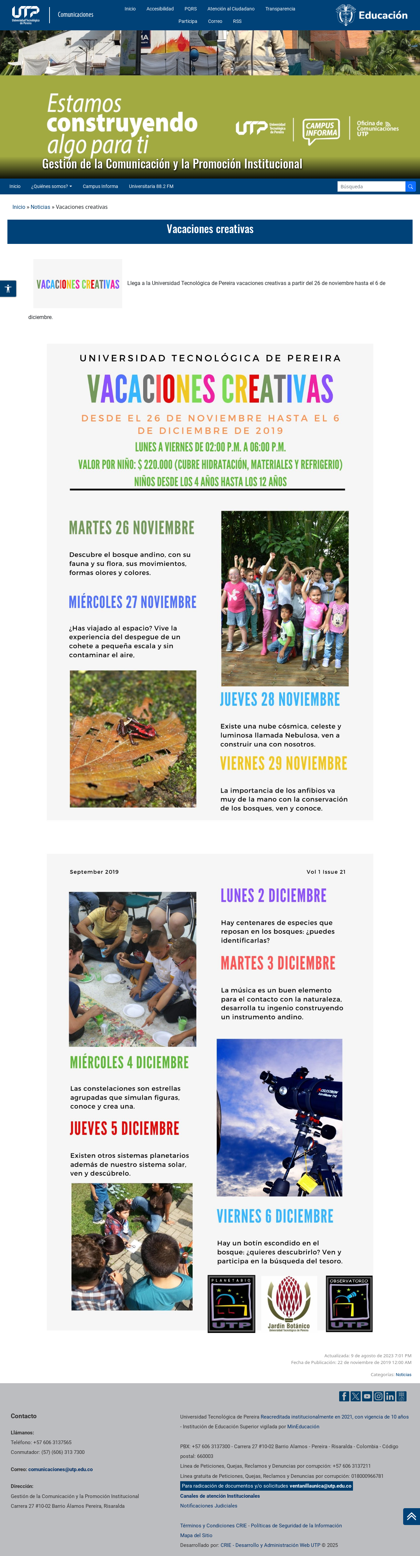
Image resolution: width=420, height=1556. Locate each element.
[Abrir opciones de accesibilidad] (8, 288)
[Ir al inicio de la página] (411, 1517)
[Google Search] (371, 186)
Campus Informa (100, 186)
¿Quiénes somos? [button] (49, 186)
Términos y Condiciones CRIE (213, 1526)
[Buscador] (410, 186)
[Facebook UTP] (344, 1396)
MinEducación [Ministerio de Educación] (303, 1427)
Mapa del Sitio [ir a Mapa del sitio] (196, 1535)
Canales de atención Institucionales (220, 1496)
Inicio (130, 8)
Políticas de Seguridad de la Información (296, 1526)
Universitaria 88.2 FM (151, 186)
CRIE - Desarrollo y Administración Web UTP (270, 1545)
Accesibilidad (160, 8)
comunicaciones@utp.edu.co (60, 1469)
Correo (215, 21)
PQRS (191, 8)
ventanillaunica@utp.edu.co (320, 1486)
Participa (188, 21)
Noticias (40, 207)
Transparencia (280, 8)
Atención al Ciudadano (231, 8)
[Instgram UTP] (379, 1396)
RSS (237, 21)
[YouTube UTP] (367, 1396)
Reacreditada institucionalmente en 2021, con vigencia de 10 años (335, 1417)
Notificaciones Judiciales (208, 1506)
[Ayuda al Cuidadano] (401, 1396)
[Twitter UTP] (356, 1396)
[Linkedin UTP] (390, 1396)
